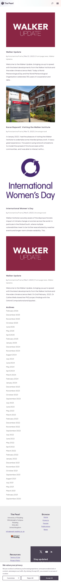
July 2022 (10, 434)
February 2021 (12, 494)
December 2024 (13, 347)
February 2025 (12, 339)
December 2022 (13, 423)
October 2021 (12, 470)
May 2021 (10, 487)
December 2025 (13, 315)
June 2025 (10, 327)
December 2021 (13, 462)
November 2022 (13, 427)
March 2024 (11, 375)
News (46, 529)
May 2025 (10, 331)
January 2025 (11, 343)
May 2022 (10, 442)
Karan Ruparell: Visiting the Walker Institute (28, 127)
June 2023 (10, 407)
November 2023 (13, 391)
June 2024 (10, 363)
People (45, 523)
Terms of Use (15, 557)
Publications (45, 526)
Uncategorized (41, 131)
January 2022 (11, 459)
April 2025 (10, 335)
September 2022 (13, 430)
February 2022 (12, 455)
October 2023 (12, 395)
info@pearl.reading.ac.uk (15, 531)
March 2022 (11, 451)
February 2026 (12, 311)
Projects (46, 520)
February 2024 (12, 379)
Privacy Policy (15, 560)
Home (46, 517)
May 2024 (10, 367)
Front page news (42, 56)
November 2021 (12, 466)
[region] (30, 572)
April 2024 (10, 371)
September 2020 (13, 498)
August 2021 (11, 478)
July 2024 (10, 359)
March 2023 (11, 415)
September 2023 (13, 399)
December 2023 (13, 387)
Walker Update (13, 52)
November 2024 (13, 351)
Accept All (49, 578)
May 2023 (10, 411)
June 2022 (10, 438)
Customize (11, 578)
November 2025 (13, 319)
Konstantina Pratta (15, 56)
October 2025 (12, 323)
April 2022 (10, 447)
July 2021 (9, 482)
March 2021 (10, 490)
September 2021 (13, 474)
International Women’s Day (19, 208)
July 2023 (10, 403)
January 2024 (11, 383)
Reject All (30, 578)
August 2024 (11, 355)
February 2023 (12, 419)
